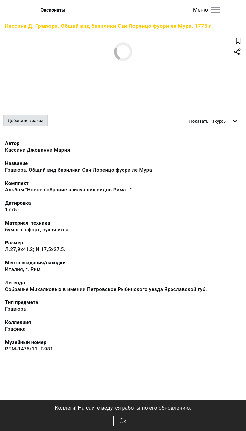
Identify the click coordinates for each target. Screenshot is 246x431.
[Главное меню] (215, 9)
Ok (123, 421)
